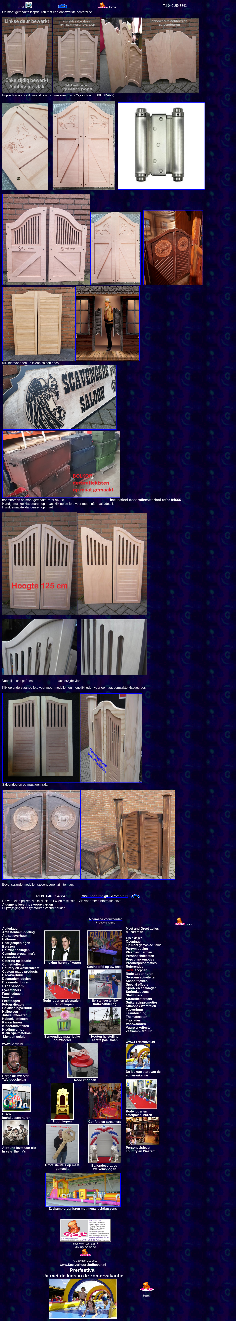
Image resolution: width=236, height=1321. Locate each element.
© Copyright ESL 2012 (85, 1260)
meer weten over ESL (83, 1243)
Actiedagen (10, 928)
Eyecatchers (11, 990)
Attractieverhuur (14, 935)
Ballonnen (10, 939)
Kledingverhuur (14, 1029)
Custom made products (20, 971)
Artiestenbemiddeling (18, 932)
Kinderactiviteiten (15, 1026)
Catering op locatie (16, 961)
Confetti (8, 964)
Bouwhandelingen (16, 950)
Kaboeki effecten (15, 1018)
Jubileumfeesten (14, 1015)
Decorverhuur (12, 975)
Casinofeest (11, 957)
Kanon (7, 1022)
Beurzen (8, 946)
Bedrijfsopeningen (16, 943)
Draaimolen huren (15, 982)
